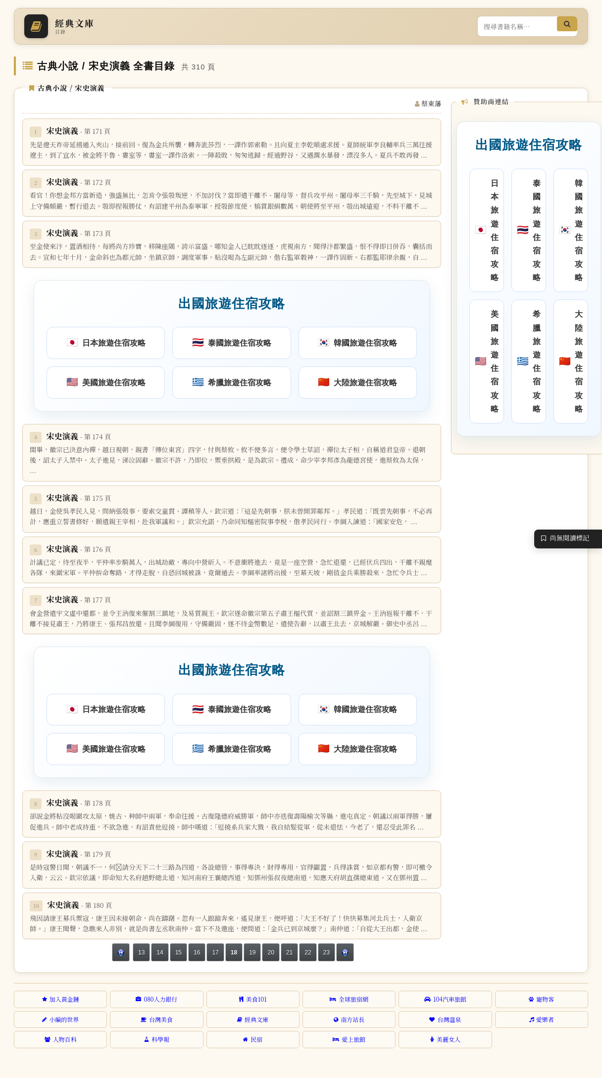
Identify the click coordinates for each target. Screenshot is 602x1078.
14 (159, 952)
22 (307, 952)
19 (252, 952)
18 (234, 952)
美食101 (253, 999)
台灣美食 (157, 1019)
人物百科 (61, 1039)
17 (215, 952)
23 (326, 952)
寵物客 (541, 999)
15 (178, 952)
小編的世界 (60, 1019)
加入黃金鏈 (60, 999)
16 (197, 952)
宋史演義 (78, 130)
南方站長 (349, 1019)
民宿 (252, 1039)
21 (289, 952)
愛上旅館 (349, 1039)
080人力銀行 (156, 999)
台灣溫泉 (445, 1019)
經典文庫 (252, 1019)
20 (270, 952)
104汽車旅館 (445, 999)
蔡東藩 (431, 103)
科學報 (156, 1039)
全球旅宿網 (349, 999)
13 (141, 952)
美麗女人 (445, 1039)
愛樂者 (541, 1019)
